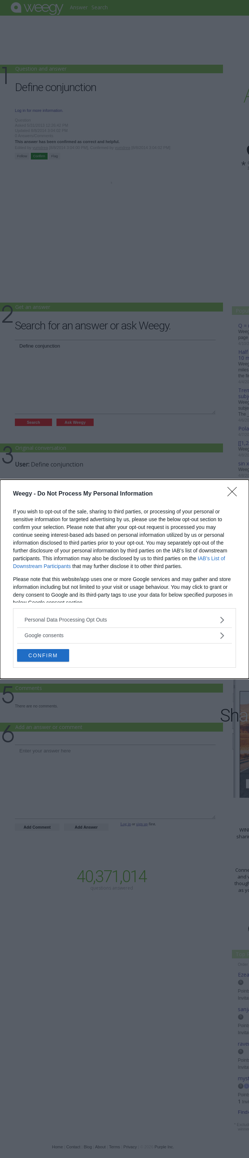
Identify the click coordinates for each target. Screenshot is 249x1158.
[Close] (234, 494)
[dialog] (124, 579)
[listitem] (124, 620)
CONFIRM (43, 655)
